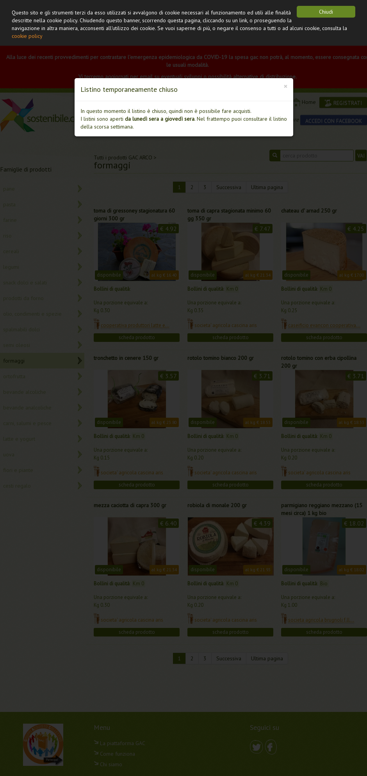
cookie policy (27, 35)
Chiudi (326, 11)
